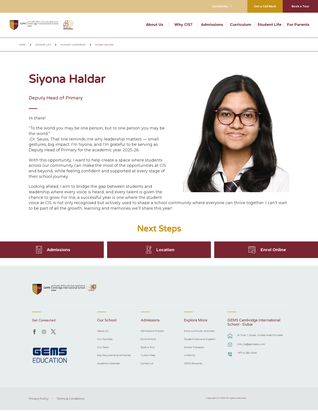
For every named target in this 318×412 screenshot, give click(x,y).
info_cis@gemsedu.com (251, 345)
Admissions (212, 24)
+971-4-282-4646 (247, 354)
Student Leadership (73, 45)
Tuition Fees (148, 357)
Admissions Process (152, 332)
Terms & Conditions (70, 400)
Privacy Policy (38, 400)
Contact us (147, 365)
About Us (154, 24)
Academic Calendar (108, 365)
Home (22, 45)
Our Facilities (105, 340)
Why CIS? (183, 24)
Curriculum (240, 24)
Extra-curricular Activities (199, 332)
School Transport (194, 348)
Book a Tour (300, 6)
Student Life (269, 24)
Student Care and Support (199, 340)
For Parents (298, 24)
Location (165, 250)
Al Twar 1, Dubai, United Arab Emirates (260, 336)
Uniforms (189, 357)
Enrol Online (273, 250)
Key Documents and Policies (114, 357)
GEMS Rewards (193, 365)
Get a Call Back (265, 6)
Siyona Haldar (104, 45)
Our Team (103, 348)
